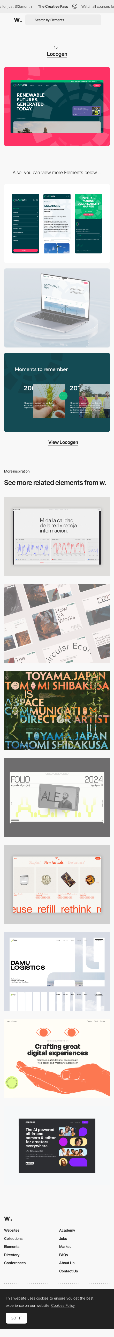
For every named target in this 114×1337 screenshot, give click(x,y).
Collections (13, 1238)
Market (65, 1246)
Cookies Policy (63, 1305)
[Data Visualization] (57, 536)
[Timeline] (57, 392)
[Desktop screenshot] (57, 971)
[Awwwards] (18, 20)
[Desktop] (57, 623)
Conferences (15, 1263)
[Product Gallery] (57, 884)
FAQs (63, 1255)
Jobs (63, 1238)
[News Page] (57, 308)
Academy (67, 1230)
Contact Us (68, 1271)
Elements (11, 1246)
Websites (11, 1230)
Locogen (57, 54)
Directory (12, 1255)
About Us (66, 1263)
